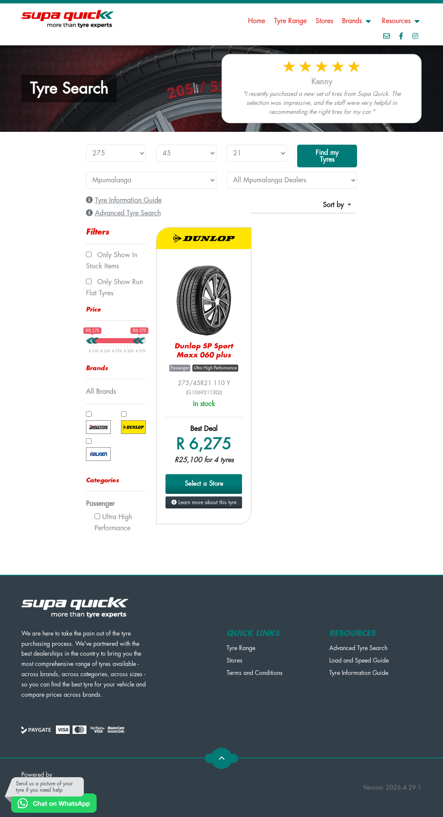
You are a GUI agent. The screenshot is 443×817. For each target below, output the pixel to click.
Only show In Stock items (111, 261)
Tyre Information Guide (358, 673)
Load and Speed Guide (359, 660)
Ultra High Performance (113, 523)
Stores (324, 21)
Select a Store (204, 484)
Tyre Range (290, 21)
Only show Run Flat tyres (114, 288)
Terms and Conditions (255, 673)
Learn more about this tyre (203, 502)
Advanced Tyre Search (358, 648)
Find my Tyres (327, 156)
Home (256, 21)
